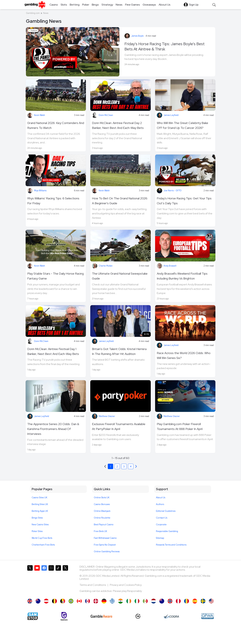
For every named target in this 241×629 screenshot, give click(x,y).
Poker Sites (37, 531)
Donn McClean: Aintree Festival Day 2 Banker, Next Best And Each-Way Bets (118, 125)
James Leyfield (171, 115)
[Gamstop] (32, 616)
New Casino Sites (40, 524)
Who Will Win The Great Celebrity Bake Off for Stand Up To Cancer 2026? (182, 125)
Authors (160, 504)
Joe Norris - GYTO (173, 190)
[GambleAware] (101, 616)
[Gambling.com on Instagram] (51, 580)
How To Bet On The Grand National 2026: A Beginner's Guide (120, 200)
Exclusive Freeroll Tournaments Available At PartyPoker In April (118, 426)
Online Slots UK (101, 497)
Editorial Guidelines (165, 511)
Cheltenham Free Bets (43, 544)
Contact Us (161, 517)
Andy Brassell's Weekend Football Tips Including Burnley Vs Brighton (182, 276)
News (45, 13)
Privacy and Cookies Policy (126, 585)
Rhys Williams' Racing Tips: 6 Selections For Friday (53, 200)
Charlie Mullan (106, 265)
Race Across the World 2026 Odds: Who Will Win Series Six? (184, 355)
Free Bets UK (100, 531)
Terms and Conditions (92, 585)
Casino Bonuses (102, 504)
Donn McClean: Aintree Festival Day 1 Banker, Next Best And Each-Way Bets (53, 351)
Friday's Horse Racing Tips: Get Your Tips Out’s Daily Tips (184, 200)
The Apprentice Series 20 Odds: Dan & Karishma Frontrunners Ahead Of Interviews (53, 429)
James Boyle (137, 35)
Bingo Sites (37, 517)
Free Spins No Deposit (105, 544)
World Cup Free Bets (42, 538)
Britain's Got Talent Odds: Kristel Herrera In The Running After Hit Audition (119, 351)
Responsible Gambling (167, 531)
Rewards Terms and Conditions (171, 544)
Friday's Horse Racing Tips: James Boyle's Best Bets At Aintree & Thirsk (164, 46)
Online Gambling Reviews (107, 551)
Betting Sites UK (40, 504)
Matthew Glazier (107, 416)
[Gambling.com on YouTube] (37, 580)
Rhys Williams (40, 190)
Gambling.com (33, 13)
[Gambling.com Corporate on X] (65, 580)
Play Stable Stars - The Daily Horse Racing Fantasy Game (55, 276)
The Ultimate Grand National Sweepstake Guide (120, 276)
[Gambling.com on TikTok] (58, 580)
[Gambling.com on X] (30, 580)
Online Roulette (102, 517)
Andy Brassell (170, 265)
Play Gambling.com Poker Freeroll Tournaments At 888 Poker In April (179, 426)
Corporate (161, 524)
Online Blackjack (102, 511)
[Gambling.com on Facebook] (44, 580)
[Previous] (136, 466)
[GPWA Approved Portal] (207, 616)
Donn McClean (106, 115)
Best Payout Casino (104, 524)
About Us (160, 497)
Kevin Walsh (39, 115)
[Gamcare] (64, 616)
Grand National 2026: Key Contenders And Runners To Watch (55, 125)
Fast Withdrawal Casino (105, 538)
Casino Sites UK (39, 497)
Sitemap (160, 538)
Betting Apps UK (40, 511)
